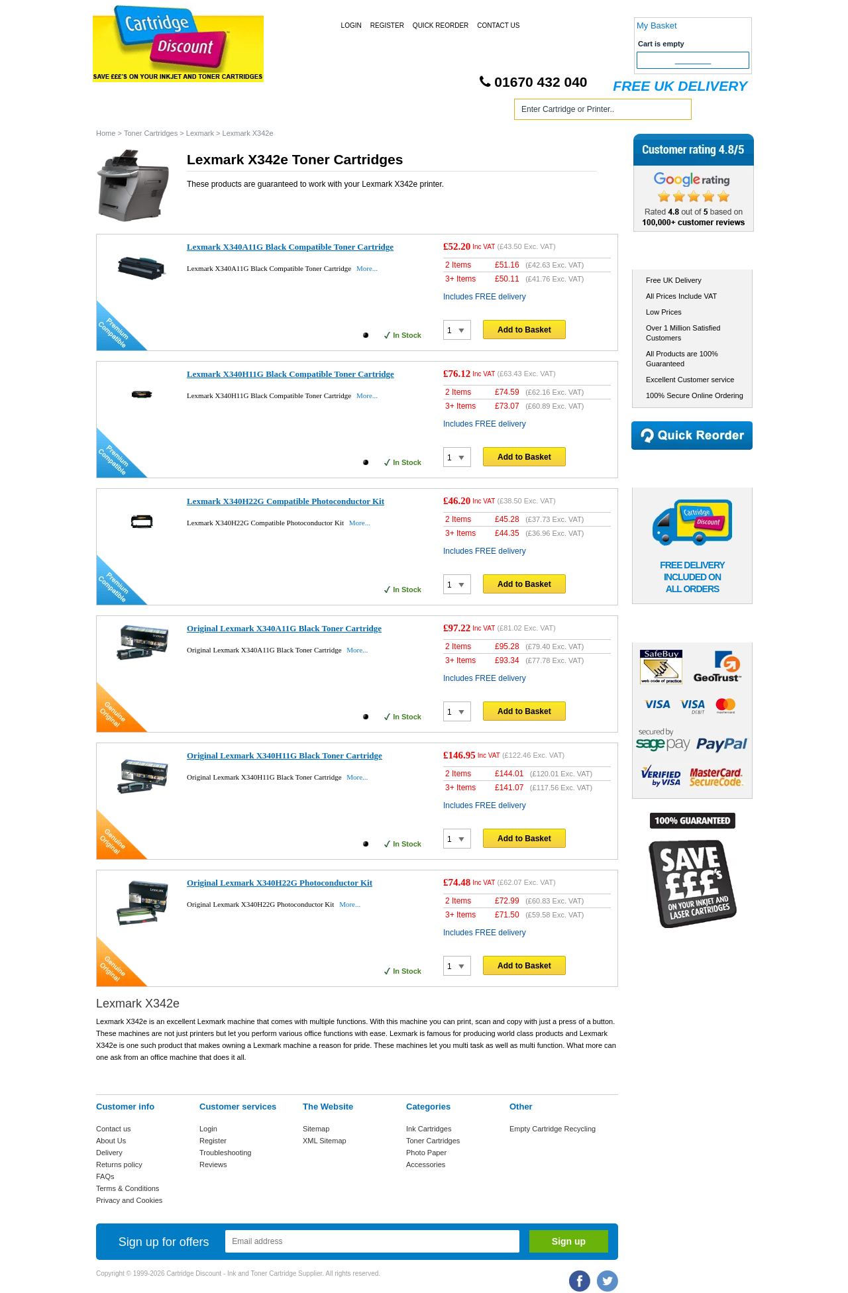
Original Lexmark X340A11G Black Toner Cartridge (284, 628)
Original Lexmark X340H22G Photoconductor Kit (279, 883)
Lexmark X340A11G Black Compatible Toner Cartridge (290, 247)
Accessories (425, 1164)
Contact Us (498, 25)
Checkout (693, 60)
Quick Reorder (440, 25)
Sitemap (316, 1129)
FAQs (105, 1176)
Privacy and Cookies (129, 1200)
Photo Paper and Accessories (426, 112)
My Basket (657, 25)
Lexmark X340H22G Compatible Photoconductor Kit (285, 501)
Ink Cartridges (198, 112)
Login (351, 25)
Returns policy (119, 1164)
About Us (111, 1141)
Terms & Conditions (127, 1188)
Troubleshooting (225, 1153)
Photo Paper (426, 1153)
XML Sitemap (324, 1141)
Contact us (113, 1129)
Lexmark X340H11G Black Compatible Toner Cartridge (290, 374)
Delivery (109, 1153)
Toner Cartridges (296, 112)
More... (367, 268)
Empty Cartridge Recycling (552, 1129)
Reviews (213, 1164)
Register (387, 25)
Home (122, 112)
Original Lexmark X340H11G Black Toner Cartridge (284, 755)
